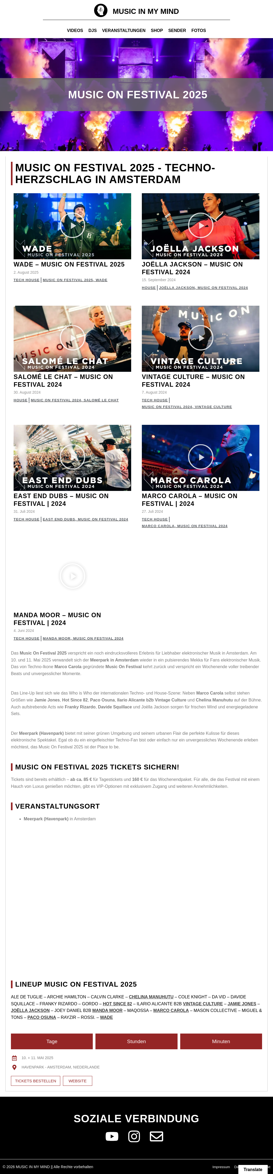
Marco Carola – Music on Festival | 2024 (195, 499)
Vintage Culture (216, 407)
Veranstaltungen (124, 30)
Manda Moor (58, 638)
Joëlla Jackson (178, 287)
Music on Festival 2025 (70, 287)
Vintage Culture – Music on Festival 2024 (199, 380)
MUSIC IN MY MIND (146, 11)
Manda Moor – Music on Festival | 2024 (62, 618)
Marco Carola (159, 525)
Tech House (27, 287)
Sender (177, 30)
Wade (105, 287)
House (149, 287)
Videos (75, 30)
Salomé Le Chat (105, 400)
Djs (93, 30)
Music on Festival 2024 (226, 287)
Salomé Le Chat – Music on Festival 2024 (69, 380)
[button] (72, 226)
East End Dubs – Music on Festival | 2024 (66, 499)
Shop (157, 30)
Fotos (198, 30)
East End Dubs (30, 525)
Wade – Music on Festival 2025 (66, 268)
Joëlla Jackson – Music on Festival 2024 (198, 268)
